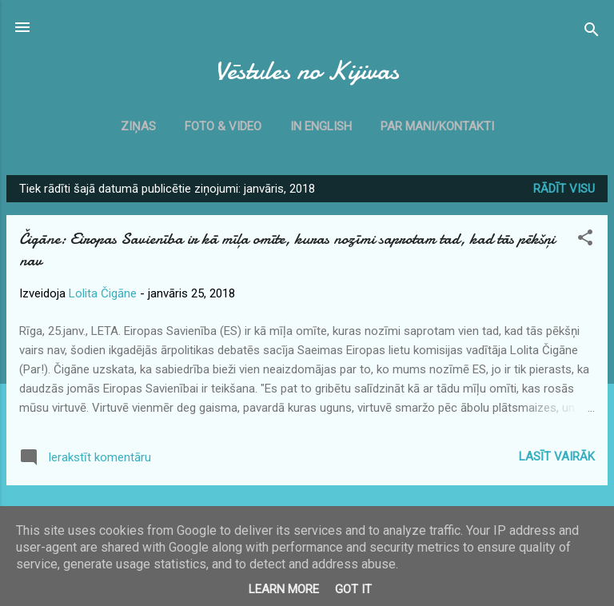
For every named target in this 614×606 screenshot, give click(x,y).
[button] (585, 240)
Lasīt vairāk (557, 456)
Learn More (284, 589)
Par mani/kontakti (437, 126)
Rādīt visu (564, 188)
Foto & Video (223, 126)
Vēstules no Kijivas (307, 71)
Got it (353, 589)
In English (321, 126)
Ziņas (138, 126)
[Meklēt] (591, 32)
